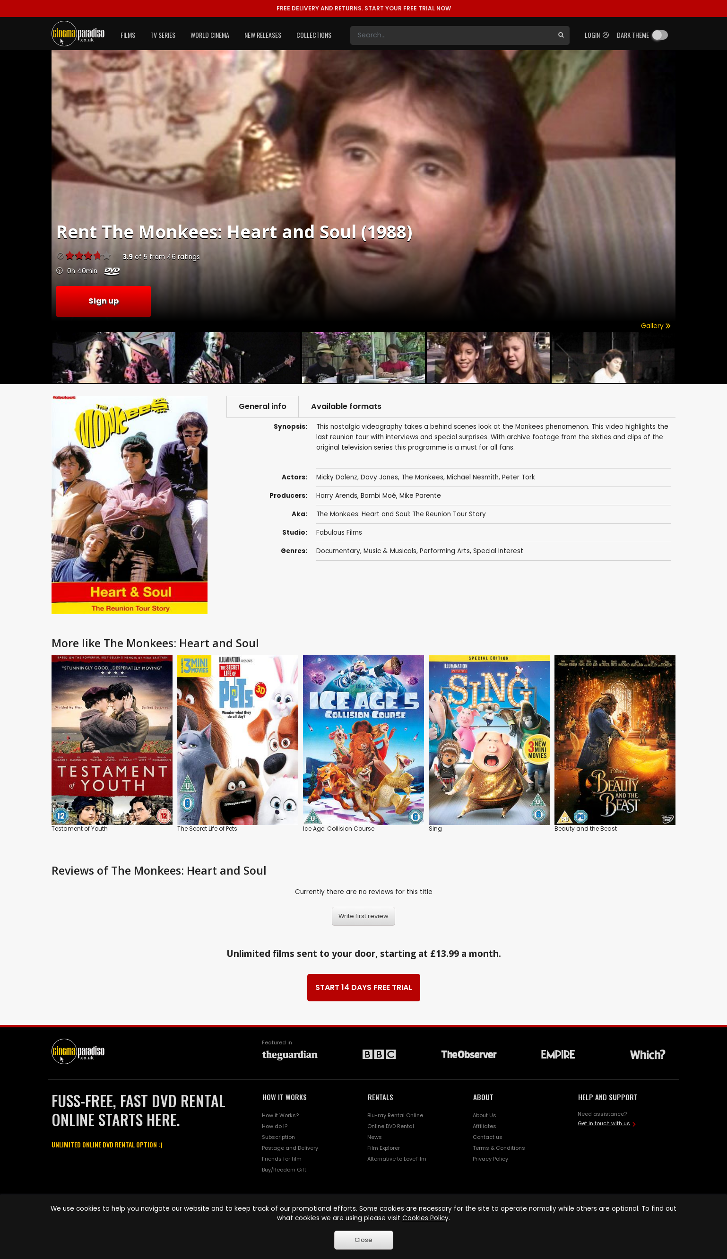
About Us (484, 1115)
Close (363, 1240)
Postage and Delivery (290, 1148)
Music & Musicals (390, 551)
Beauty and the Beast (585, 829)
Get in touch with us (604, 1123)
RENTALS (380, 1097)
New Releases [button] (262, 35)
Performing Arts (445, 551)
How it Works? (280, 1115)
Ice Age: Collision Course (338, 829)
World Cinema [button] (209, 35)
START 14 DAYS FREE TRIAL (363, 987)
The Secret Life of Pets (207, 829)
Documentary (338, 551)
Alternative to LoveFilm (396, 1159)
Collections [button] (313, 35)
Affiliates (484, 1126)
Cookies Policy (425, 1218)
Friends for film (282, 1159)
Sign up (103, 300)
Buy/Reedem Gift (284, 1169)
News (374, 1137)
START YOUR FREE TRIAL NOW (364, 8)
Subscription (278, 1137)
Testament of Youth (80, 829)
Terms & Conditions (499, 1148)
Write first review (363, 916)
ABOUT (483, 1097)
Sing (435, 829)
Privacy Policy (490, 1159)
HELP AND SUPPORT (608, 1097)
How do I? (274, 1126)
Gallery (656, 325)
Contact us (487, 1137)
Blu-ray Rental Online (395, 1115)
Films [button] (128, 35)
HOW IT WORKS (284, 1097)
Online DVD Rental (390, 1126)
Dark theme (633, 35)
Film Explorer (383, 1148)
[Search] (451, 35)
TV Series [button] (162, 35)
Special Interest (498, 551)
